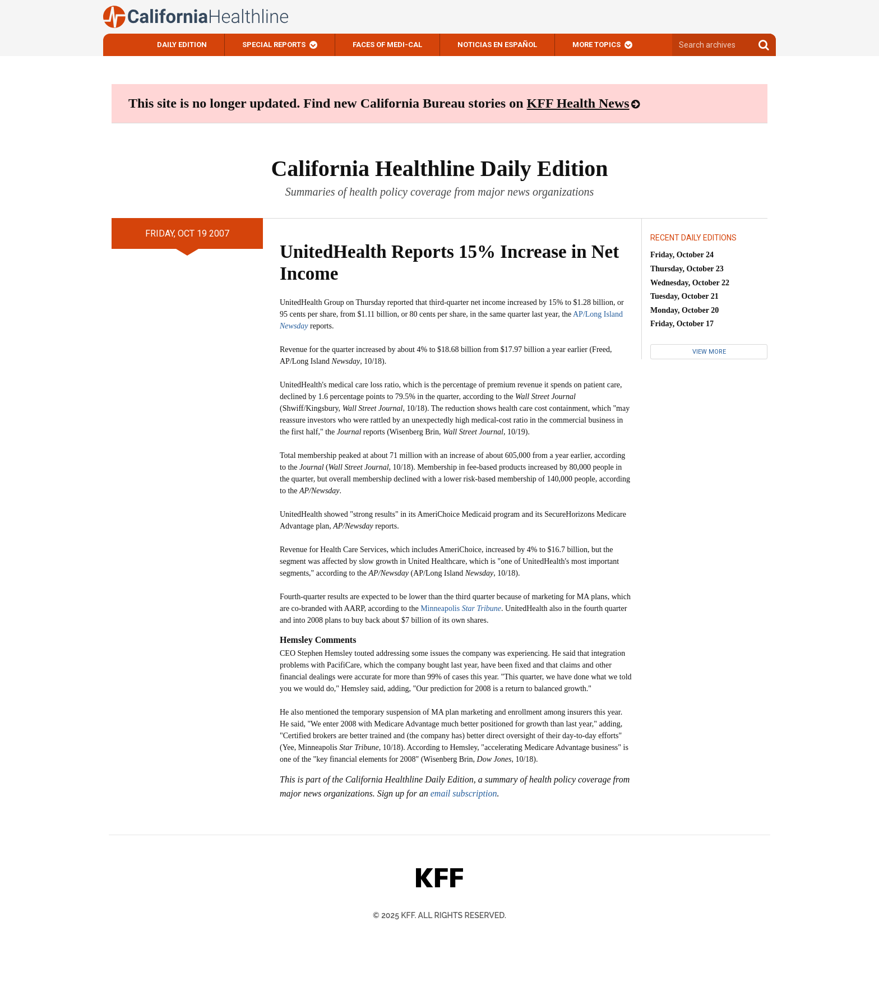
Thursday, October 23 (687, 269)
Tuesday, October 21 (684, 296)
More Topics (596, 44)
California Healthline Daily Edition (439, 168)
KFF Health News (578, 103)
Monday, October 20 (684, 310)
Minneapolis (460, 608)
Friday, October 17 (682, 323)
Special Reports (274, 44)
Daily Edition (182, 44)
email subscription (464, 793)
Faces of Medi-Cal (387, 44)
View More (709, 351)
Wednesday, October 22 (689, 283)
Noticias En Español (497, 44)
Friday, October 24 (682, 255)
